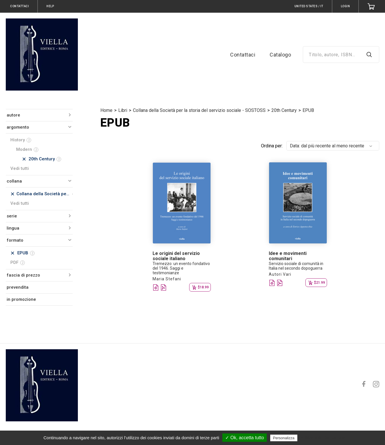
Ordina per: (272, 146)
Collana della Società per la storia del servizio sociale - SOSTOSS (199, 110)
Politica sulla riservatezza (322, 437)
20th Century (284, 110)
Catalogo (280, 55)
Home (106, 110)
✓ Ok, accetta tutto (244, 437)
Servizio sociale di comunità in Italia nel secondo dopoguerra (296, 266)
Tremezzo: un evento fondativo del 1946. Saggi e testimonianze (181, 268)
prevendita (18, 287)
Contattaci (242, 55)
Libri (122, 110)
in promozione (21, 299)
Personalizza (283, 438)
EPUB (308, 110)
